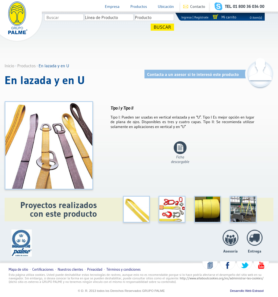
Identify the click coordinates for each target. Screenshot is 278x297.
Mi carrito (229, 17)
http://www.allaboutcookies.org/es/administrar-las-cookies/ (222, 278)
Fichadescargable (180, 159)
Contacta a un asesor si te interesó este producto (193, 74)
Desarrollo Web (240, 290)
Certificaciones (43, 269)
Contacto (197, 6)
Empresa (112, 6)
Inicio (9, 65)
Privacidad (94, 269)
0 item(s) (256, 17)
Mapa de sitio (18, 269)
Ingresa (186, 17)
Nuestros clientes (70, 269)
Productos (138, 6)
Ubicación (166, 6)
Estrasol (258, 290)
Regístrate (201, 17)
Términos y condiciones (123, 269)
